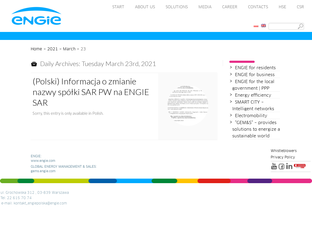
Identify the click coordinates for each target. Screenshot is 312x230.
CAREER (229, 7)
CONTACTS (258, 7)
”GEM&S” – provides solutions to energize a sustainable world (256, 129)
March (69, 49)
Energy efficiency (253, 95)
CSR (300, 7)
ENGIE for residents (255, 68)
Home (36, 49)
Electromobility (251, 116)
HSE (282, 7)
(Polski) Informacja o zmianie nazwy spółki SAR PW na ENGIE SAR (91, 92)
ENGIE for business (255, 75)
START (118, 7)
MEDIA (204, 7)
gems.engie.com (43, 171)
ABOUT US (145, 7)
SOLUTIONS (177, 7)
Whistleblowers (284, 151)
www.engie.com (43, 161)
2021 (52, 49)
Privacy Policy (283, 157)
